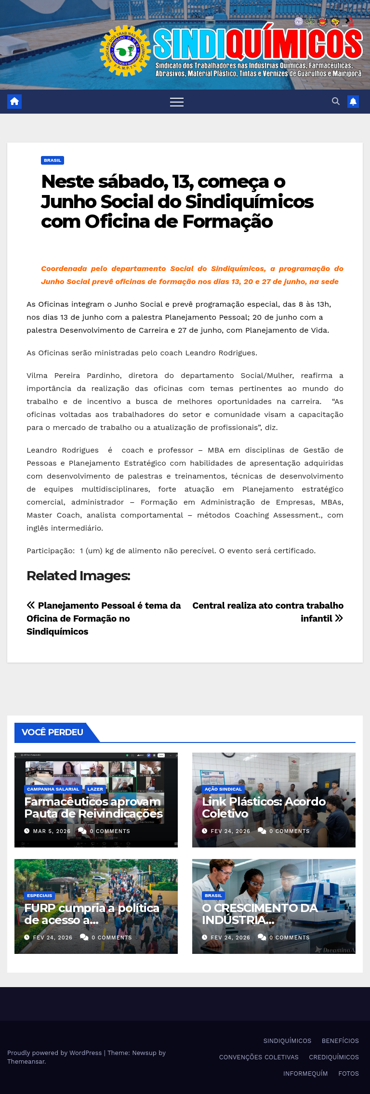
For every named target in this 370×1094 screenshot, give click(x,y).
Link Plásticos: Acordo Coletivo (264, 807)
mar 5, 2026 (52, 831)
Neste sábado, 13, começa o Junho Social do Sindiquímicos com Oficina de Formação (177, 201)
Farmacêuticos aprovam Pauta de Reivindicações (93, 807)
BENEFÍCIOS (340, 1040)
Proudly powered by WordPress (55, 1052)
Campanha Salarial (53, 789)
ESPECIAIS (39, 895)
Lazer (95, 789)
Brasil (52, 160)
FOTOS (348, 1073)
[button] (336, 101)
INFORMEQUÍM (305, 1073)
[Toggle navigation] (177, 101)
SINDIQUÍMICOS (288, 1040)
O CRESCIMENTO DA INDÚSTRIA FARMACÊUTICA (259, 920)
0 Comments (110, 831)
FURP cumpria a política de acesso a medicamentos (91, 920)
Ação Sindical (223, 789)
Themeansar (25, 1061)
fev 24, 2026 (231, 831)
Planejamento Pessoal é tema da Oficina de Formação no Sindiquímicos (103, 618)
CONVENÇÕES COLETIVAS (259, 1057)
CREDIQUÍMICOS (334, 1057)
